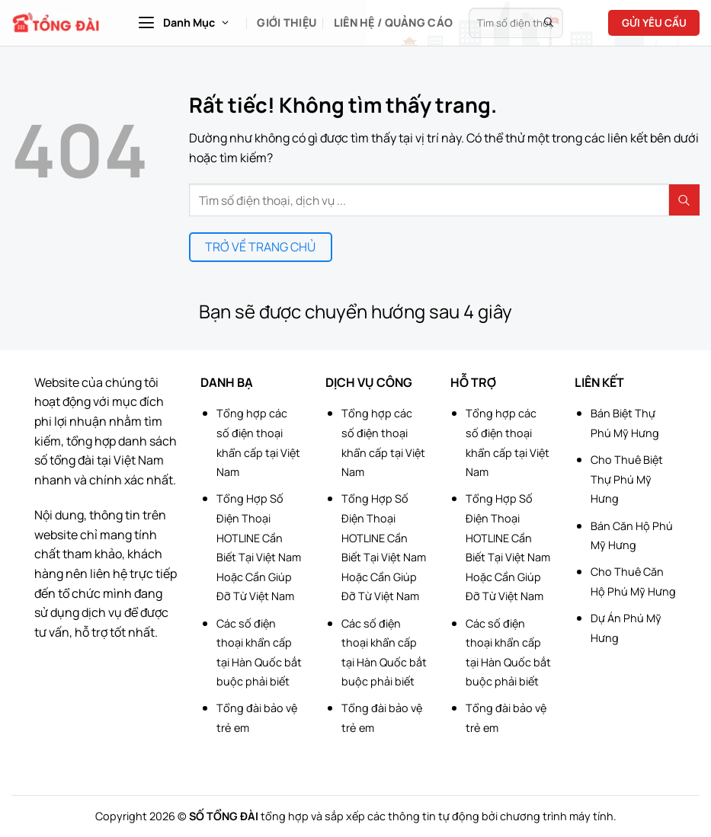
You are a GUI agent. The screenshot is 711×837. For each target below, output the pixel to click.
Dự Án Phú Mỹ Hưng (626, 628)
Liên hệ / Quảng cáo (393, 22)
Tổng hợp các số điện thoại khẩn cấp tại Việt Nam (258, 442)
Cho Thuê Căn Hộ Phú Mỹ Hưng (633, 581)
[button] (183, 23)
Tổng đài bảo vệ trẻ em (256, 718)
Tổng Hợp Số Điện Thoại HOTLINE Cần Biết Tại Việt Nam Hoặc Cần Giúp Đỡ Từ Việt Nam (258, 547)
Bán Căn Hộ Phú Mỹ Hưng (632, 536)
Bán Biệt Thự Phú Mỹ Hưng (625, 423)
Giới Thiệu (286, 22)
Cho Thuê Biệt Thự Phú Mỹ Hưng (627, 479)
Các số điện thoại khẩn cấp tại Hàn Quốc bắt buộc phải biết (259, 652)
